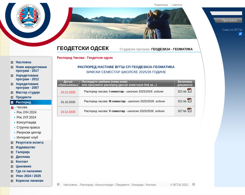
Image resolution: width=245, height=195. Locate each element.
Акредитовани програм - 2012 (27, 77)
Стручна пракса (28, 127)
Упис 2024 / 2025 (28, 176)
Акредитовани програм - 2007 (27, 86)
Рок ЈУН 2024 (26, 112)
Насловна (23, 62)
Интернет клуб (27, 137)
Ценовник (23, 166)
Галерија (23, 152)
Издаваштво (25, 147)
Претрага (229, 20)
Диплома (23, 157)
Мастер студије (28, 92)
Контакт (22, 161)
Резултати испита (30, 142)
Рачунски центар (29, 132)
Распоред (23, 102)
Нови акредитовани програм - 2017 (31, 69)
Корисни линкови (29, 181)
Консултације (104, 184)
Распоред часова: (123, 91)
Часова (22, 107)
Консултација (26, 122)
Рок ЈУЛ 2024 (26, 117)
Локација (137, 184)
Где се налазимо (29, 171)
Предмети (23, 97)
